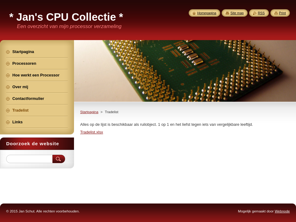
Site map (237, 13)
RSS (261, 13)
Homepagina (206, 13)
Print (282, 13)
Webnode (282, 211)
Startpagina (89, 112)
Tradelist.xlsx (91, 132)
